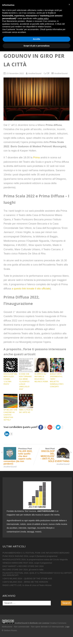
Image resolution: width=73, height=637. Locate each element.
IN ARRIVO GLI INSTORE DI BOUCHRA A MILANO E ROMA (41, 378)
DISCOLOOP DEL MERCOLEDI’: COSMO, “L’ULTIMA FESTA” (10, 379)
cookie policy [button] (43, 604)
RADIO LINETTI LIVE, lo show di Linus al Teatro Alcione (27, 585)
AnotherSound (60, 73)
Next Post (53, 455)
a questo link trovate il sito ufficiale (31, 288)
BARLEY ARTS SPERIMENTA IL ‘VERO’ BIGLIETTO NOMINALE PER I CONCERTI (57, 380)
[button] (69, 590)
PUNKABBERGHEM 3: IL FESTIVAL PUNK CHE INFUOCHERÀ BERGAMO (36, 553)
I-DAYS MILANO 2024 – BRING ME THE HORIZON (25, 582)
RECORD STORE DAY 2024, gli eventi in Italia (23, 569)
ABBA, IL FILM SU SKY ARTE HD (26, 411)
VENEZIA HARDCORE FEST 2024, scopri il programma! (27, 563)
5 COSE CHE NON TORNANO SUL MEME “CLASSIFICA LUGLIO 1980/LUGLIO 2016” (25, 381)
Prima (36, 157)
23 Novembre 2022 (15, 73)
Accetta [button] (36, 625)
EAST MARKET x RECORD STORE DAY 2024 (23, 566)
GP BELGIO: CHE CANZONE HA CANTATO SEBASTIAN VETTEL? (10, 415)
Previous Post (20, 456)
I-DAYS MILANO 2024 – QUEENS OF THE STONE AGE (27, 578)
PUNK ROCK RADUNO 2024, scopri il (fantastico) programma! (30, 556)
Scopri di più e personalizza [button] (36, 631)
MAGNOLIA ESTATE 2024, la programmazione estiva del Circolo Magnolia (35, 559)
